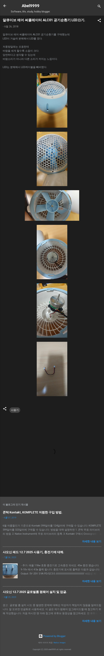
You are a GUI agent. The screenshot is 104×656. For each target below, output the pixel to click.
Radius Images (60, 643)
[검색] (99, 7)
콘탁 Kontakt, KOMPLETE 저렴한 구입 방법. (32, 512)
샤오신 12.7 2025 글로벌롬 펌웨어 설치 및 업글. (35, 592)
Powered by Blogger (52, 636)
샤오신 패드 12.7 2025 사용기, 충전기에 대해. (33, 552)
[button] (99, 21)
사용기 (15, 410)
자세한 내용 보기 (91, 541)
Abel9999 (30, 5)
